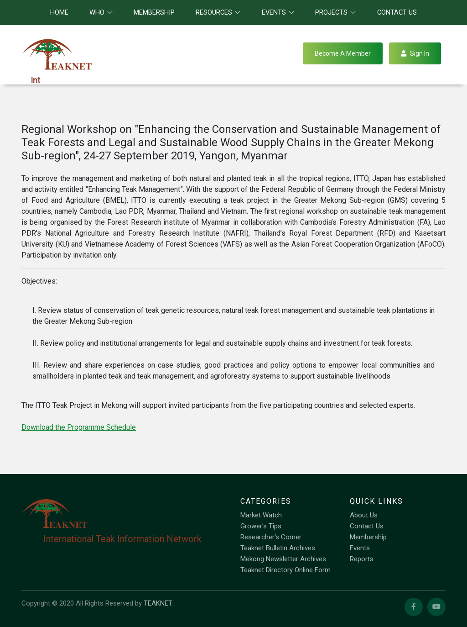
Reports (362, 559)
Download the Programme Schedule (78, 427)
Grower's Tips (260, 526)
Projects (335, 12)
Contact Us (397, 12)
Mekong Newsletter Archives (283, 559)
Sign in (415, 53)
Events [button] (278, 12)
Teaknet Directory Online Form (285, 570)
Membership (154, 12)
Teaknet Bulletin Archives (277, 548)
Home (59, 12)
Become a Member (343, 53)
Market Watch (261, 515)
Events (360, 548)
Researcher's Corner (270, 537)
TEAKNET (157, 603)
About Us (364, 515)
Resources (218, 12)
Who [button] (101, 12)
